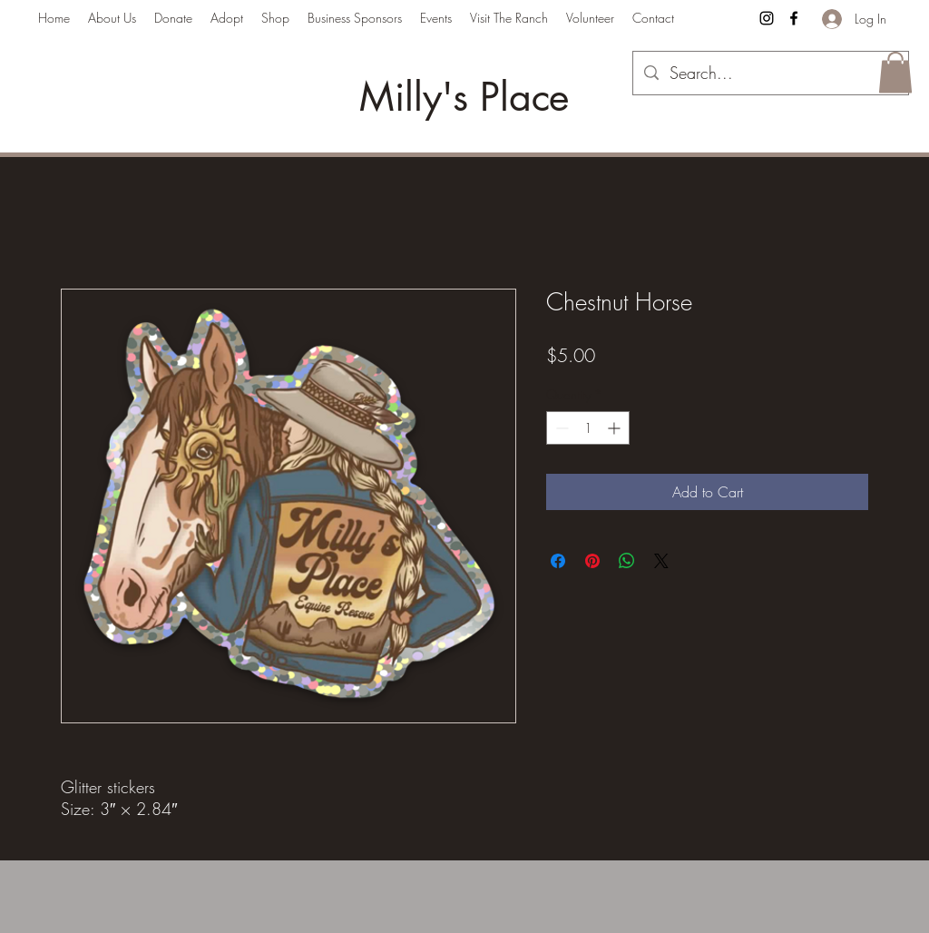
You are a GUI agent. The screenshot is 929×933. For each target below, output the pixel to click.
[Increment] (615, 428)
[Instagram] (767, 18)
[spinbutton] (588, 428)
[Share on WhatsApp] (627, 561)
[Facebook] (794, 18)
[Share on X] (661, 561)
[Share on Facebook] (558, 561)
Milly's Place (464, 97)
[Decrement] (560, 428)
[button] (895, 72)
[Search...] (770, 73)
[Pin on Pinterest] (592, 561)
